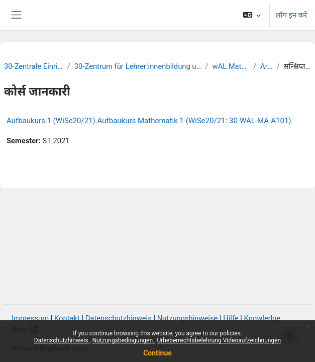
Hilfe (230, 318)
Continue (157, 353)
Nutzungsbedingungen (123, 340)
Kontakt (67, 318)
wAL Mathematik (230, 66)
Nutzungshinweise (187, 318)
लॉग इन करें (291, 15)
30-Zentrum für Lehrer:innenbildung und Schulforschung (137, 66)
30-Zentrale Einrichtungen (33, 66)
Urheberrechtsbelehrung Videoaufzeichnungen (219, 340)
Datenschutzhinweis (62, 340)
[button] (251, 15)
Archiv (266, 66)
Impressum (30, 318)
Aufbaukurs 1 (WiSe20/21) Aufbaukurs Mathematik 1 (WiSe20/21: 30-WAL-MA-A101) (149, 120)
